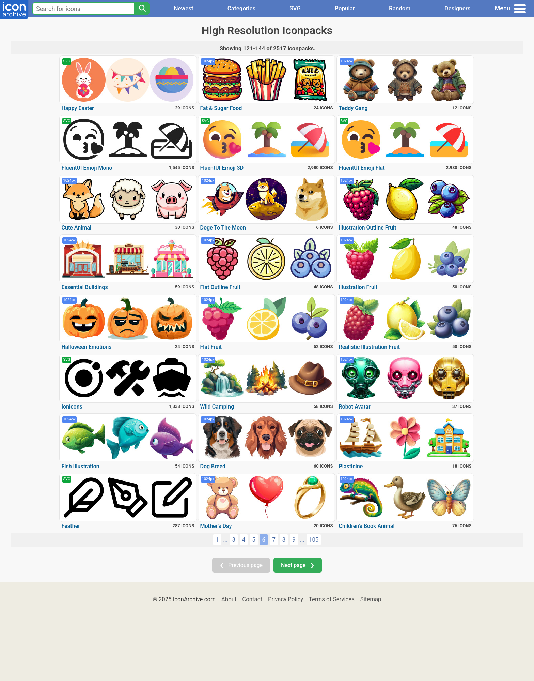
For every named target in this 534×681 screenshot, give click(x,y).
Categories (241, 8)
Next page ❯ (297, 565)
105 (313, 539)
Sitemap (370, 599)
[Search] (142, 8)
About (229, 599)
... (225, 539)
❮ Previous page (241, 565)
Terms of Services (332, 599)
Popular (345, 8)
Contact (252, 599)
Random (399, 8)
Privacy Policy (285, 599)
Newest (183, 8)
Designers (457, 8)
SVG (295, 8)
